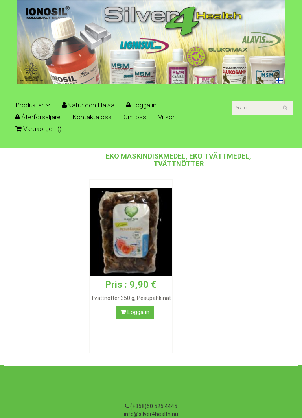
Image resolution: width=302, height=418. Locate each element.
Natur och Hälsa (88, 105)
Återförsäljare (38, 117)
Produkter (32, 105)
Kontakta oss (92, 117)
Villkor (166, 117)
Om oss (134, 117)
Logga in (141, 105)
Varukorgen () (38, 129)
